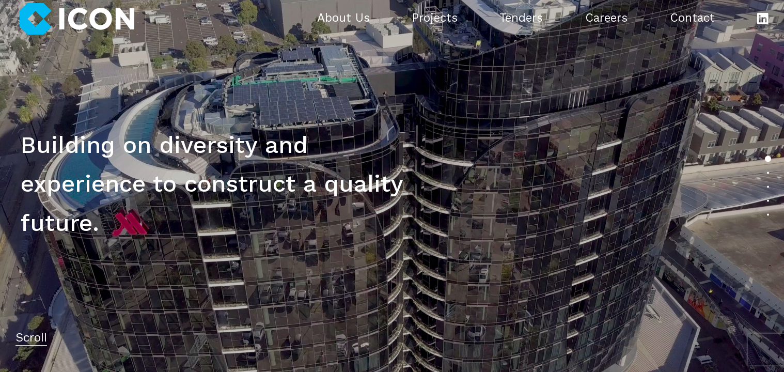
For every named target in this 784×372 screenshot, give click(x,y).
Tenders (521, 18)
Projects (435, 18)
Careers (606, 18)
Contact (692, 18)
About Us (343, 18)
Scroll (31, 338)
